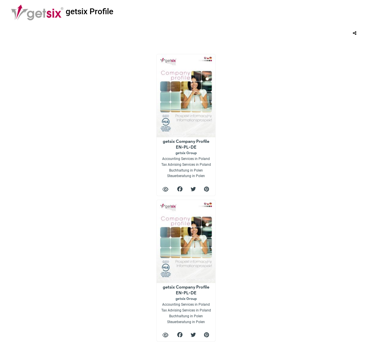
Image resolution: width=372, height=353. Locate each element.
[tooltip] (354, 33)
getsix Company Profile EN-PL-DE (186, 158)
